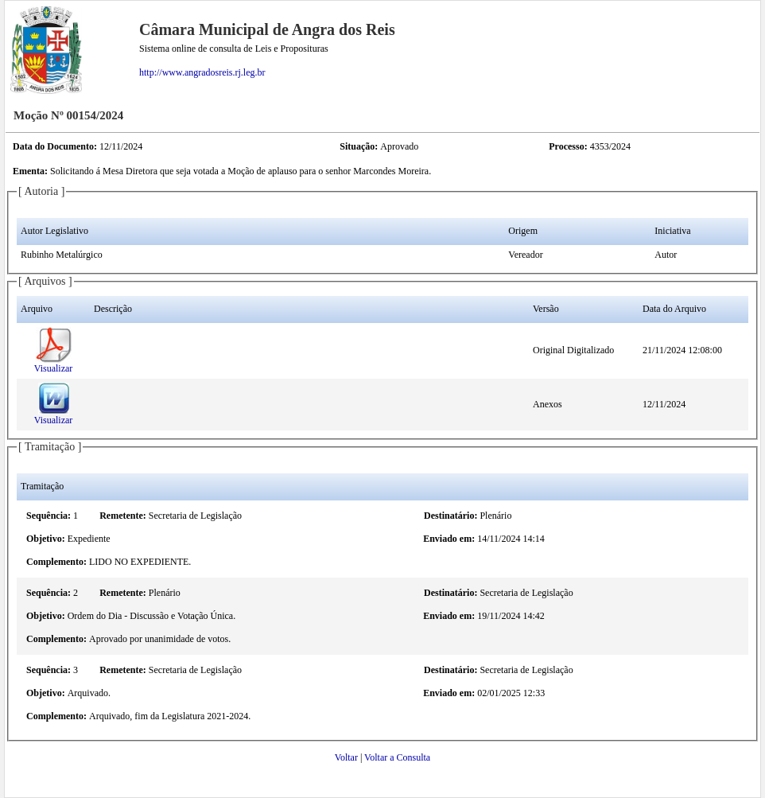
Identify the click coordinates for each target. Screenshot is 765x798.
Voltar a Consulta (397, 757)
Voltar (346, 757)
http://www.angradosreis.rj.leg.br (202, 72)
